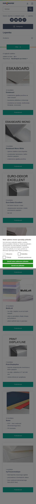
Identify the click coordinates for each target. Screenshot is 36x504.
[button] (24, 257)
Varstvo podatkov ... (24, 250)
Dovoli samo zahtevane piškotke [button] (17, 261)
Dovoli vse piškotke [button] (17, 265)
